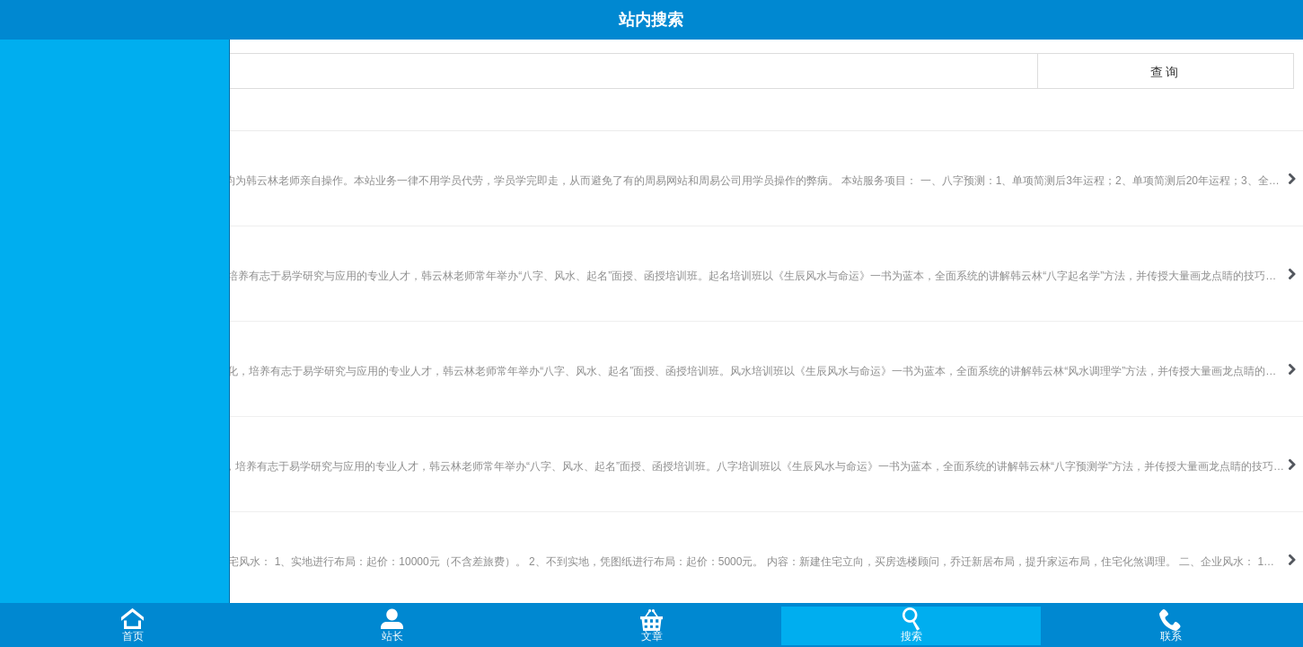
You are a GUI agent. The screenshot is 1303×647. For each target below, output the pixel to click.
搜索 (911, 636)
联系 (1171, 636)
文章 (652, 636)
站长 (392, 636)
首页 (133, 636)
